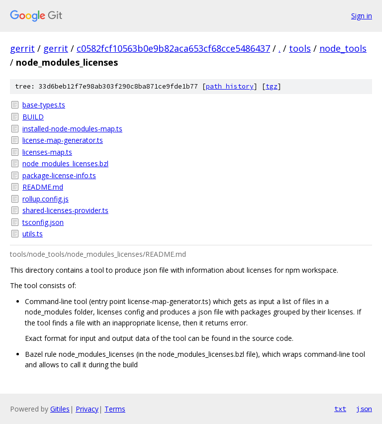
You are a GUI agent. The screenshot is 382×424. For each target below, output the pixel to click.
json (364, 408)
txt (340, 408)
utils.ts (32, 233)
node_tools (343, 48)
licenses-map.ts (47, 152)
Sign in (361, 15)
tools (300, 48)
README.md (42, 187)
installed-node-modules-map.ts (72, 128)
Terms (114, 409)
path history (230, 86)
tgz (272, 86)
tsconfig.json (43, 222)
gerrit (22, 48)
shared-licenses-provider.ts (65, 210)
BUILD (33, 116)
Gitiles (60, 409)
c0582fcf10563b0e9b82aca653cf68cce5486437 (173, 48)
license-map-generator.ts (62, 140)
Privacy (87, 409)
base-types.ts (43, 104)
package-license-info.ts (59, 175)
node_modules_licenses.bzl (65, 163)
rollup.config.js (45, 199)
